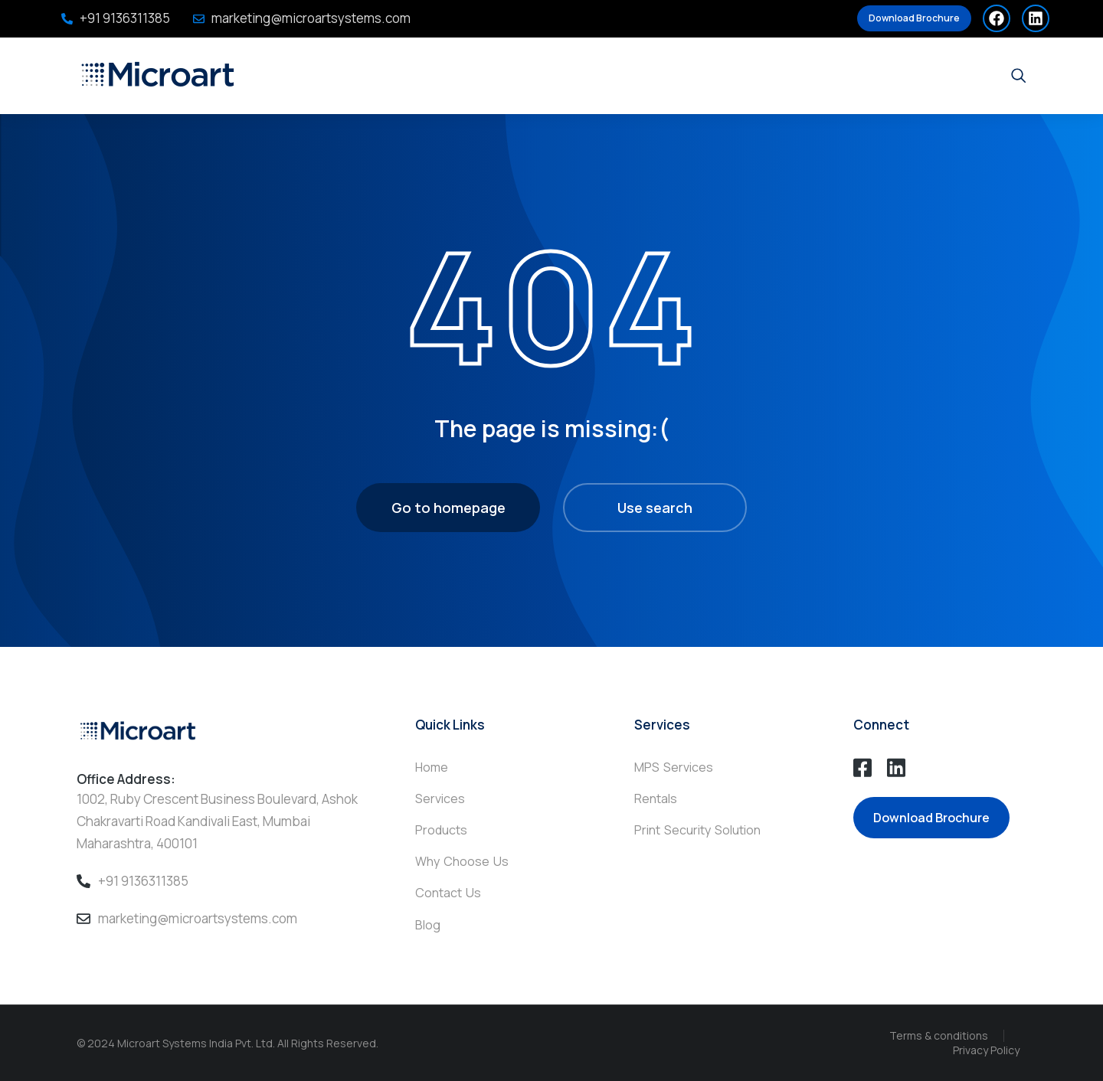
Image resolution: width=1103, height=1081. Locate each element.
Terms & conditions (938, 1035)
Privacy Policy (986, 1050)
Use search (654, 507)
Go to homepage (448, 507)
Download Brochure (914, 17)
